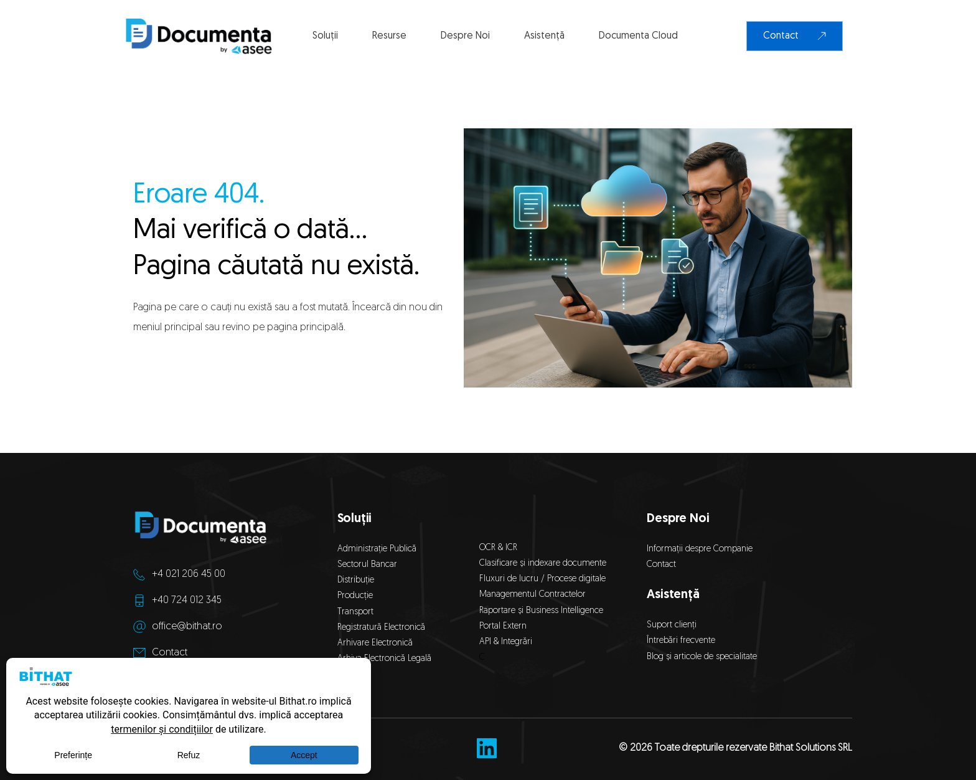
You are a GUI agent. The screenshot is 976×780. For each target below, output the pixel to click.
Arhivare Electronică (375, 643)
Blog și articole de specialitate (703, 657)
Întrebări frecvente (681, 640)
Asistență (673, 595)
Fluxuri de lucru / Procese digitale (542, 579)
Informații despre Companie (700, 549)
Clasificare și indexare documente (542, 563)
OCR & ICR (498, 548)
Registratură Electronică (381, 627)
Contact (169, 653)
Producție (355, 596)
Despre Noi (678, 519)
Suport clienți (672, 625)
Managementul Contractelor (532, 594)
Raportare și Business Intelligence (541, 611)
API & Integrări (508, 642)
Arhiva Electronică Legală (384, 658)
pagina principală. (306, 328)
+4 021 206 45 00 (188, 574)
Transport (355, 612)
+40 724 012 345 (187, 601)
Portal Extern (503, 626)
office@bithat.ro (187, 627)
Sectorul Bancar (367, 564)
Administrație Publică (376, 549)
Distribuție (355, 580)
